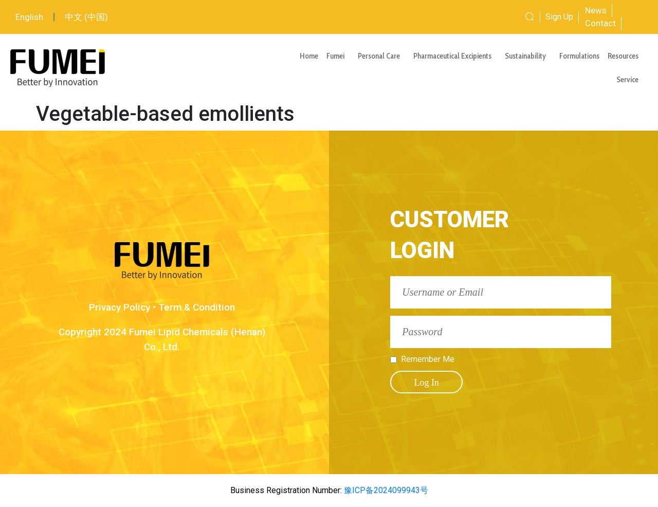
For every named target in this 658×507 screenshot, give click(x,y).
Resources (626, 56)
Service (630, 80)
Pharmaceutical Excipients (455, 56)
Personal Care (381, 56)
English (29, 17)
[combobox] (495, 17)
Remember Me (427, 359)
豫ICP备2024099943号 (385, 490)
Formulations (579, 56)
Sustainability (528, 56)
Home (309, 56)
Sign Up (559, 17)
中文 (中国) (86, 17)
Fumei (338, 56)
